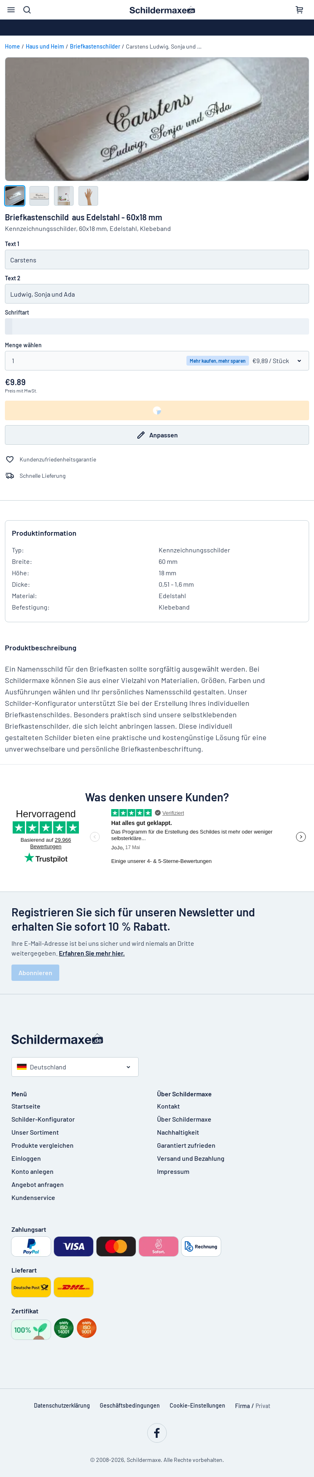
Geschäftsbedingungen (130, 1405)
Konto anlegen (32, 1171)
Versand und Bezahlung (190, 1158)
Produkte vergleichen (42, 1145)
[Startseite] (157, 1038)
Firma (242, 1405)
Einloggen (26, 1158)
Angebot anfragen (37, 1184)
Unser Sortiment (35, 1132)
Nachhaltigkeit (178, 1132)
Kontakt (168, 1106)
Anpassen (157, 435)
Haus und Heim (45, 46)
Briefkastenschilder (95, 46)
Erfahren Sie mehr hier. (92, 953)
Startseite (25, 1106)
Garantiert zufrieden (186, 1145)
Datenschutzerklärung (62, 1405)
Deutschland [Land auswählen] (41, 1067)
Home (12, 46)
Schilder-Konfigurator (43, 1119)
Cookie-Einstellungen (197, 1405)
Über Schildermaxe (184, 1119)
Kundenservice (33, 1197)
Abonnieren (35, 972)
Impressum (173, 1171)
